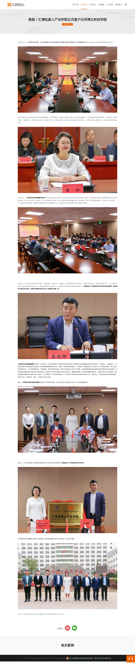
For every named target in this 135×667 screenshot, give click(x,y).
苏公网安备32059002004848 (79, 658)
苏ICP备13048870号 (102, 658)
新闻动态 (84, 4)
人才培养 (110, 4)
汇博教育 (101, 4)
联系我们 (118, 4)
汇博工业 (93, 4)
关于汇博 (75, 4)
